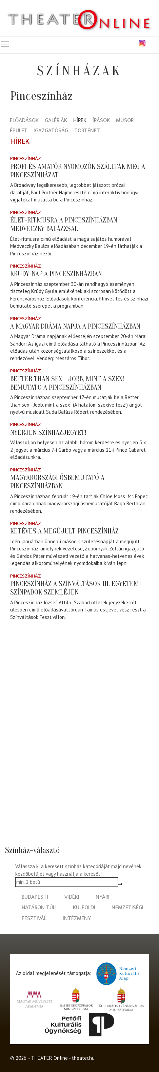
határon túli (39, 907)
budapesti (35, 897)
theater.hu (83, 1058)
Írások (101, 121)
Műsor (125, 121)
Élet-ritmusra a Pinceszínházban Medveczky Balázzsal (63, 224)
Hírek (79, 121)
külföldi (84, 907)
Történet (87, 131)
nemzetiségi (127, 907)
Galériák (56, 121)
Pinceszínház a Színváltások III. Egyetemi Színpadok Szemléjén (75, 588)
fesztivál (34, 918)
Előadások (24, 121)
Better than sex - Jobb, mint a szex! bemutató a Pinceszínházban (67, 383)
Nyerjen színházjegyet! (48, 432)
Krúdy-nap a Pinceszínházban (56, 274)
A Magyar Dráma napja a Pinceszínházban (75, 326)
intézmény (77, 918)
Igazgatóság (51, 131)
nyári (103, 897)
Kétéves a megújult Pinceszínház (64, 531)
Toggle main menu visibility (5, 42)
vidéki (71, 897)
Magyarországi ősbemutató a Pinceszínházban (57, 481)
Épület (18, 131)
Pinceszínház (25, 158)
